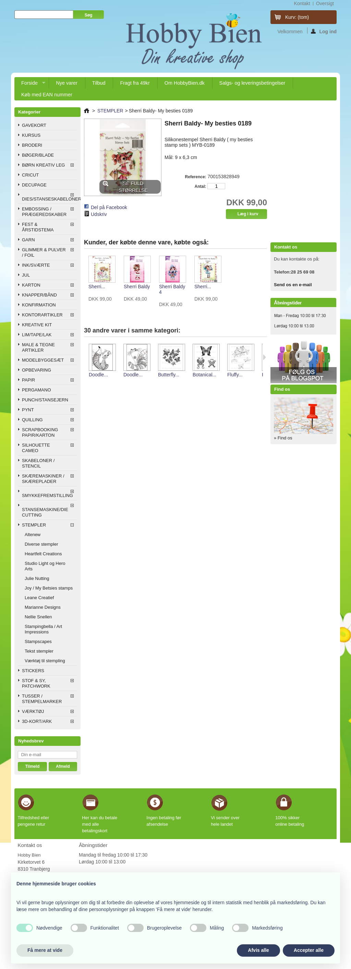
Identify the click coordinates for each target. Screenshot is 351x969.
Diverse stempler (41, 544)
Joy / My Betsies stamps (49, 588)
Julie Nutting (37, 578)
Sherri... (96, 286)
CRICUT (30, 175)
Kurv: (297, 17)
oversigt (325, 3)
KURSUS (31, 135)
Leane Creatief (39, 597)
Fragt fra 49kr (134, 83)
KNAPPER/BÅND (39, 295)
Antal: (200, 186)
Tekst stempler (39, 651)
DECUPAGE (34, 184)
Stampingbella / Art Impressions (43, 629)
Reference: (195, 176)
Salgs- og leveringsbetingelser (252, 83)
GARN (28, 239)
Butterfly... (168, 374)
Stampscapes (38, 641)
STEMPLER (34, 525)
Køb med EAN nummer (46, 94)
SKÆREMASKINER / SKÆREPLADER (43, 478)
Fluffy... (235, 374)
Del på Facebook (109, 207)
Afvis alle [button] (258, 950)
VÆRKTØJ (33, 711)
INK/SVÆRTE (36, 265)
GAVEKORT (34, 125)
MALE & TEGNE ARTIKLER (38, 347)
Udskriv (99, 214)
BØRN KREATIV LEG (43, 165)
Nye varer (66, 83)
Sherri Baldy (137, 286)
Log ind (324, 31)
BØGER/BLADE (38, 155)
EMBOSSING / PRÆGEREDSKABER (44, 211)
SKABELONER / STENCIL (38, 463)
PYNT (28, 409)
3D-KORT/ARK (37, 721)
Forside (29, 84)
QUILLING (32, 419)
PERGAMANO (36, 389)
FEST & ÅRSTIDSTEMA (37, 227)
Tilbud (99, 83)
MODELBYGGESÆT (43, 360)
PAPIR (28, 380)
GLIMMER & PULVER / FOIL (44, 252)
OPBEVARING (36, 370)
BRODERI (32, 145)
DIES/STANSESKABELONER (49, 199)
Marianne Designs (43, 607)
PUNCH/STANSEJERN (45, 399)
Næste (264, 357)
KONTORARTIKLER (42, 314)
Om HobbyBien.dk (185, 83)
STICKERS (33, 670)
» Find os (283, 437)
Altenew (32, 534)
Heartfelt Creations (43, 553)
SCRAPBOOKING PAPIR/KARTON (40, 432)
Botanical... (204, 374)
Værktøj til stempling (45, 660)
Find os (282, 389)
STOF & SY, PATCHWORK (36, 683)
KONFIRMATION (39, 304)
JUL (26, 275)
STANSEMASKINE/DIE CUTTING (45, 512)
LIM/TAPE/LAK (36, 334)
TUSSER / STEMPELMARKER (42, 698)
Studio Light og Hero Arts (45, 566)
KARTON (31, 285)
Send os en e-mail (293, 284)
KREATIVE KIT (37, 324)
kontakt (302, 3)
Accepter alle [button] (309, 950)
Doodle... (98, 374)
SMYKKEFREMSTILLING (47, 495)
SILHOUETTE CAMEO (36, 448)
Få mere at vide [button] (44, 950)
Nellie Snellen (38, 616)
